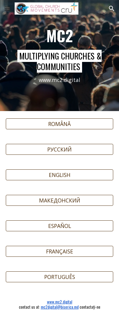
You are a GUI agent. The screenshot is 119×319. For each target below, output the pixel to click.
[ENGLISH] (59, 175)
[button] (7, 8)
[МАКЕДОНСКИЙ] (59, 200)
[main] (59, 55)
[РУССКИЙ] (59, 149)
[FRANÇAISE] (59, 251)
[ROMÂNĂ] (59, 124)
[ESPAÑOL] (59, 226)
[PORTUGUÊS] (59, 277)
